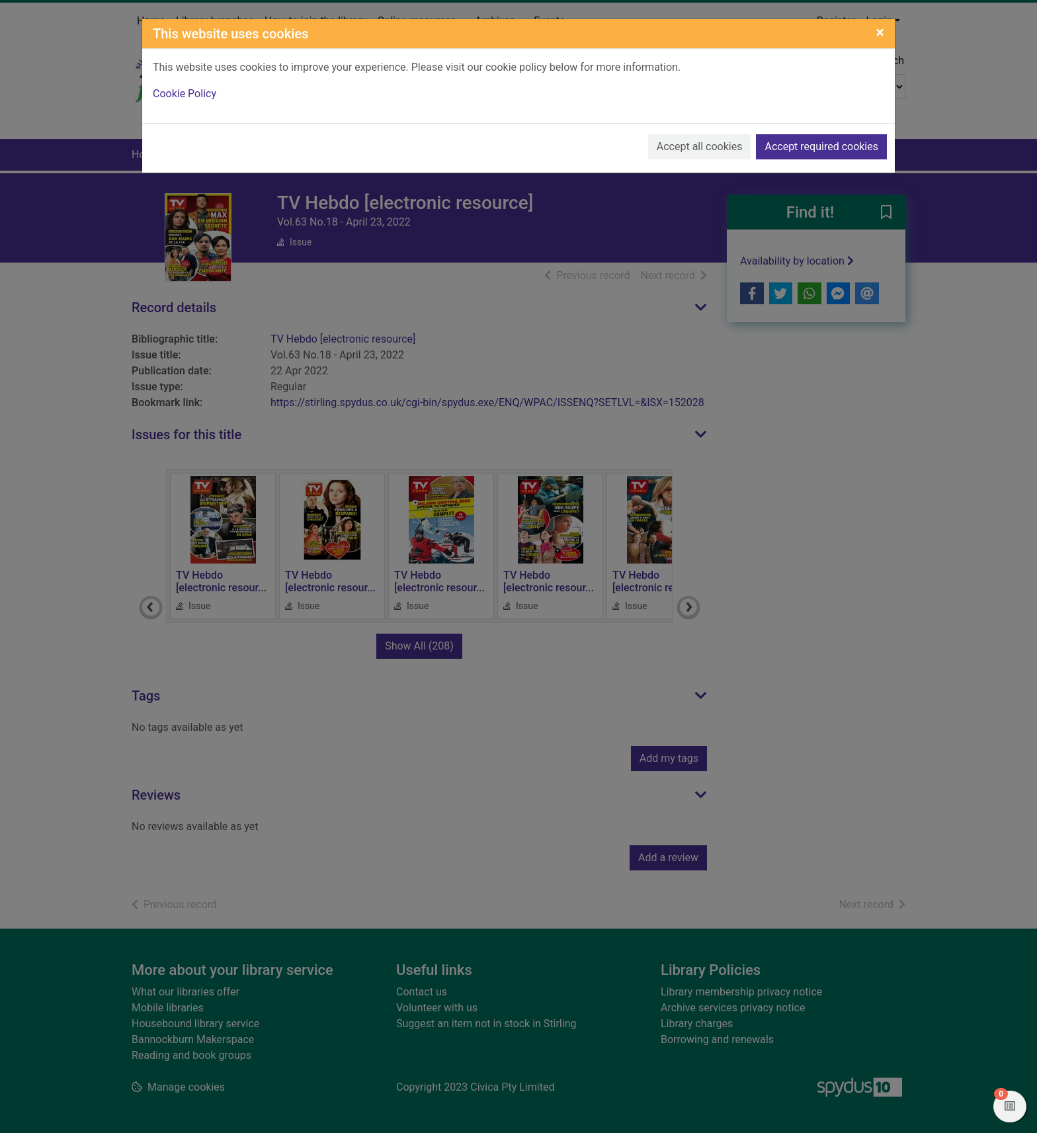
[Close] (880, 32)
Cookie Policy (184, 93)
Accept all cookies (700, 146)
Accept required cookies (821, 146)
